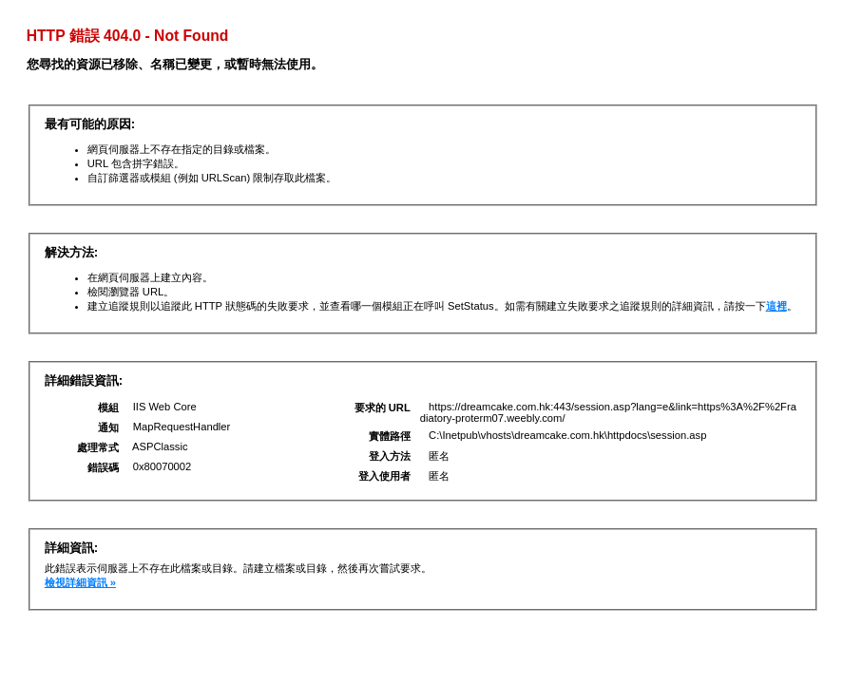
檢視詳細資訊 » (80, 582)
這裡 (776, 306)
